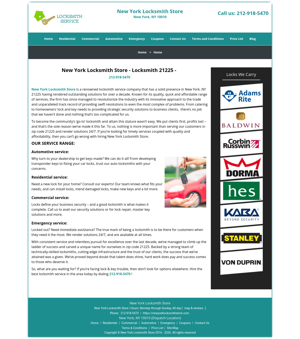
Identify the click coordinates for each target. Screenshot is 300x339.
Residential (67, 39)
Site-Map (172, 328)
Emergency (137, 39)
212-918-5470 (253, 13)
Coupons (157, 39)
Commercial (90, 39)
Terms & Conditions (134, 328)
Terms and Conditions (208, 39)
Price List (236, 39)
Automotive (114, 39)
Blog (252, 39)
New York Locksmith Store (53, 89)
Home (48, 39)
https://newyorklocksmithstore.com (166, 313)
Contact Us (178, 39)
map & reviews (194, 308)
